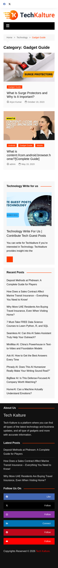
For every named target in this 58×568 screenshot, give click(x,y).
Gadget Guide (14, 87)
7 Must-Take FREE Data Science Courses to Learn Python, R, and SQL (27, 324)
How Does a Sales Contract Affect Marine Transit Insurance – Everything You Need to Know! (27, 295)
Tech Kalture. (43, 551)
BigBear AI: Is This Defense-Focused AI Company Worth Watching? (28, 380)
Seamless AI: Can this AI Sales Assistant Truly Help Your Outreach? (29, 335)
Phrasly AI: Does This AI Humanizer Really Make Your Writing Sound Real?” (28, 369)
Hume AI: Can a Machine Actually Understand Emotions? (25, 391)
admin (11, 164)
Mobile (40, 145)
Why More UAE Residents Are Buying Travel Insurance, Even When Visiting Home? (27, 310)
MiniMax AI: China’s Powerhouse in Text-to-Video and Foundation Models (29, 346)
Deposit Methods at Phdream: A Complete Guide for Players (24, 282)
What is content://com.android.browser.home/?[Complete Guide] (29, 155)
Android (11, 145)
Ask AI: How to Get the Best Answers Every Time (27, 357)
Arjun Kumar (14, 102)
